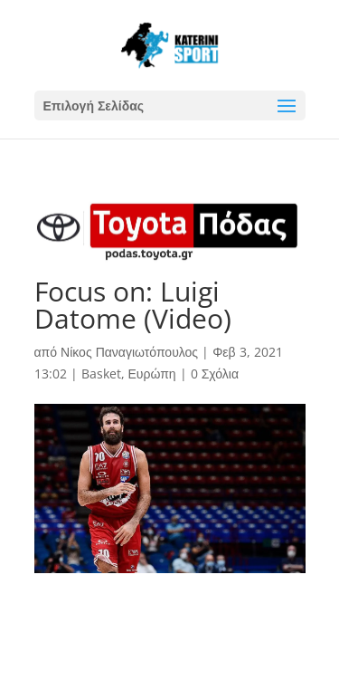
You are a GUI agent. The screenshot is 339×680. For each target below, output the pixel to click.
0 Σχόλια (215, 373)
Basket (101, 373)
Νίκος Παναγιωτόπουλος (129, 351)
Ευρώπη (152, 373)
